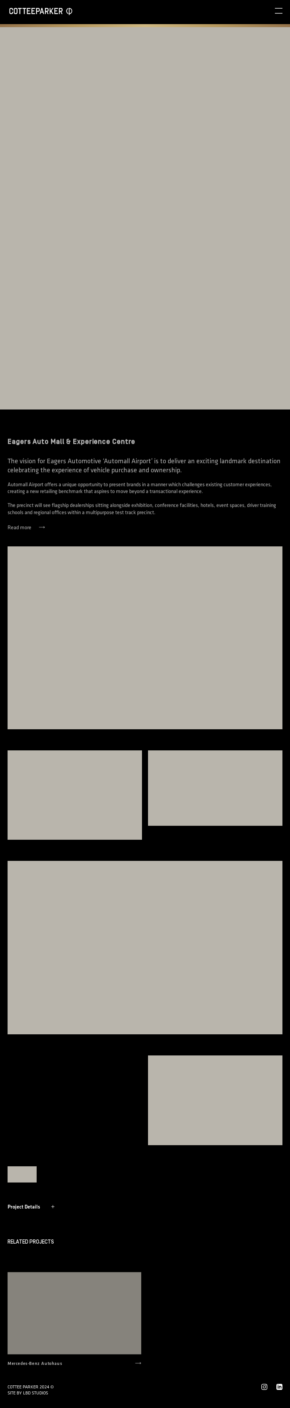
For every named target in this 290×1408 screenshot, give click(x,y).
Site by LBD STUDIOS (28, 1393)
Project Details (31, 1207)
